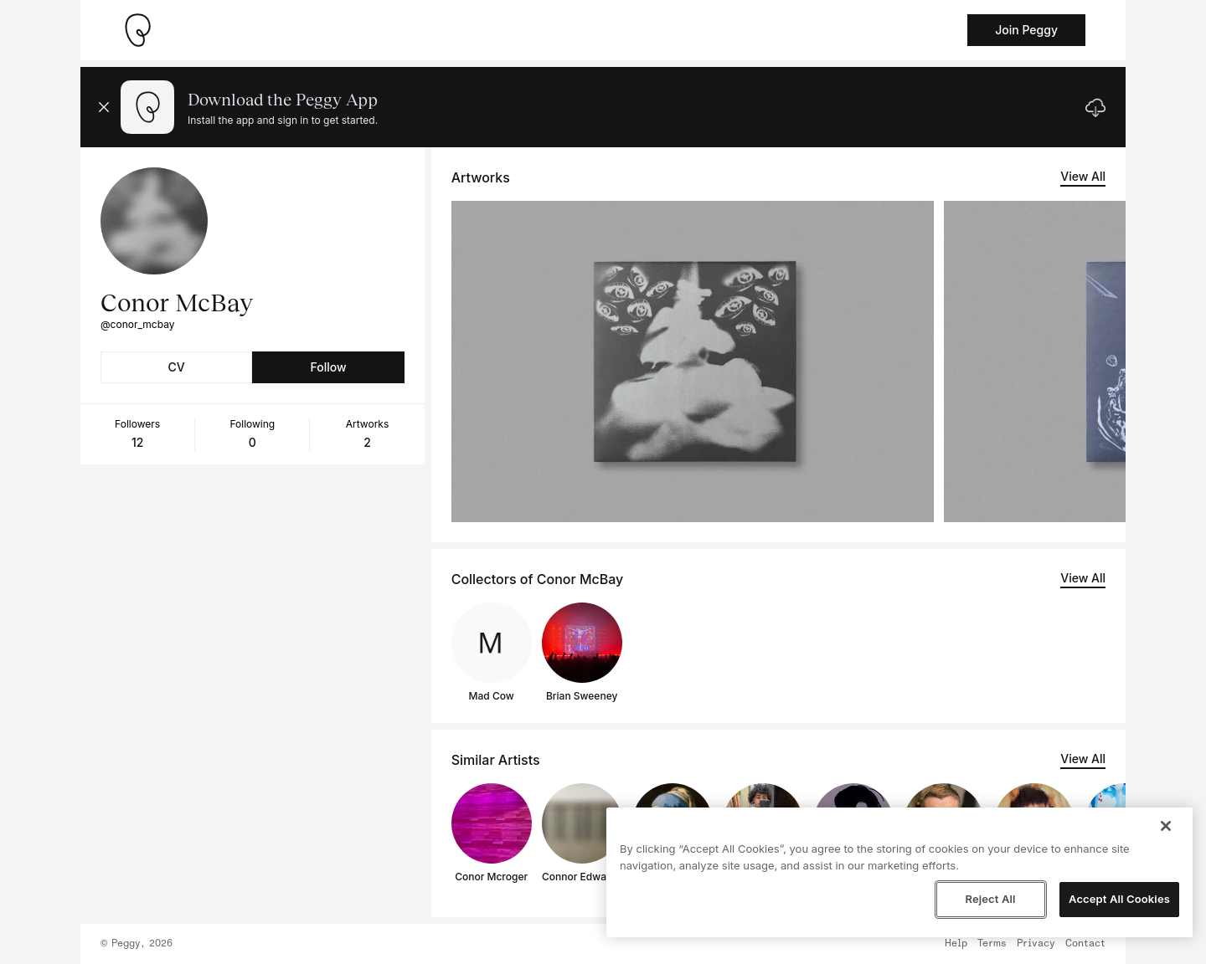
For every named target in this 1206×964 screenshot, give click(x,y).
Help (956, 944)
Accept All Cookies (1119, 898)
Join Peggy (1026, 30)
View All (1083, 176)
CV (176, 367)
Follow (328, 367)
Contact (1085, 944)
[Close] (1165, 826)
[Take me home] (137, 30)
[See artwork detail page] (692, 361)
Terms (992, 944)
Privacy (1036, 944)
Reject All (990, 898)
